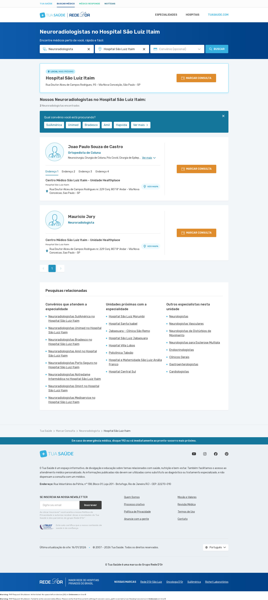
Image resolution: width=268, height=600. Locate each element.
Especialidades (164, 15)
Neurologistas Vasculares (186, 323)
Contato (183, 519)
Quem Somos (132, 497)
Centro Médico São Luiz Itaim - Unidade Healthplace (83, 180)
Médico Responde (89, 3)
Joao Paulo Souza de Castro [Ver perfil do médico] (95, 146)
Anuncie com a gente (136, 519)
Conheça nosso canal (194, 454)
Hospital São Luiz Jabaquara (128, 338)
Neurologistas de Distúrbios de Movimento (190, 333)
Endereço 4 (102, 171)
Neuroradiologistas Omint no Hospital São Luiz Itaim (73, 388)
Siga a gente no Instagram (205, 454)
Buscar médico (66, 3)
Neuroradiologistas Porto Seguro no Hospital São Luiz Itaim (72, 365)
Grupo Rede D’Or (152, 564)
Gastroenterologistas (183, 364)
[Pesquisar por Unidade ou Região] (144, 49)
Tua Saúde (46, 3)
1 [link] (52, 268)
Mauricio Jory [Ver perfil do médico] (81, 216)
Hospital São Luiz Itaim (70, 78)
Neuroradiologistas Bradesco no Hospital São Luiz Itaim (70, 342)
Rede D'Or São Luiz (151, 581)
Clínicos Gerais (179, 357)
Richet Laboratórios (216, 581)
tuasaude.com (217, 15)
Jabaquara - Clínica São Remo (129, 331)
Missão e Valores (187, 497)
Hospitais (191, 15)
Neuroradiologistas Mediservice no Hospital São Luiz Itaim (71, 400)
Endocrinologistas (181, 350)
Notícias (110, 3)
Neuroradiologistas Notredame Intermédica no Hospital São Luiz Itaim (74, 377)
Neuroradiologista (89, 430)
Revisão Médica (187, 504)
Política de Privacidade (137, 511)
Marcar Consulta (65, 430)
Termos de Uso (186, 511)
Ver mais (140, 125)
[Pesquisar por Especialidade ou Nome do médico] (89, 49)
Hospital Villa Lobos (122, 345)
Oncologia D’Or (174, 581)
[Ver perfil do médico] (55, 152)
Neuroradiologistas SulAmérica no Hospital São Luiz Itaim (71, 319)
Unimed (73, 125)
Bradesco (91, 125)
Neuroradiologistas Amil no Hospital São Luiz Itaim (72, 353)
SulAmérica (54, 125)
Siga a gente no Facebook (216, 454)
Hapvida (121, 125)
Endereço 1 (52, 171)
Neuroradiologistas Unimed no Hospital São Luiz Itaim (74, 330)
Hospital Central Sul (122, 371)
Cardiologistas (179, 371)
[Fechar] (223, 116)
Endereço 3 (85, 171)
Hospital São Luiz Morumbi (127, 316)
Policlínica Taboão (121, 352)
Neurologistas (178, 316)
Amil (107, 125)
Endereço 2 (68, 171)
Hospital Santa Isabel (123, 323)
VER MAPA (150, 186)
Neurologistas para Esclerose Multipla (194, 342)
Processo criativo (134, 504)
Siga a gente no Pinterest (226, 454)
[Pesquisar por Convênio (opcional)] (199, 49)
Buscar (217, 49)
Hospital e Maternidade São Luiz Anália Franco (135, 362)
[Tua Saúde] (56, 453)
